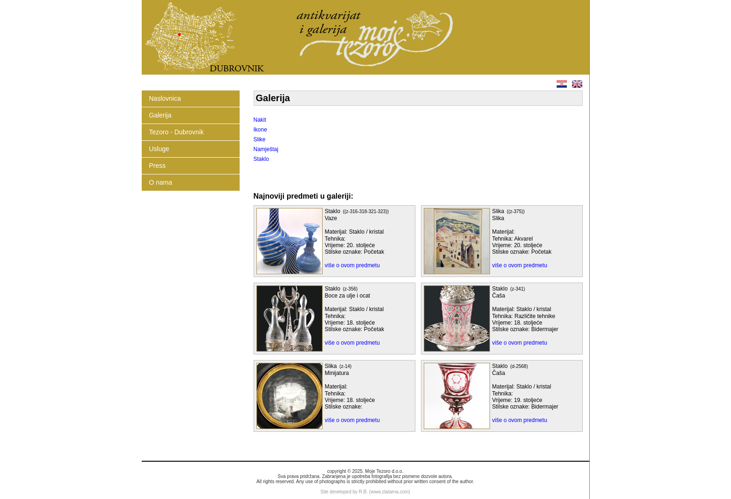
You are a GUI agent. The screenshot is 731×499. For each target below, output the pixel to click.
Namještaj (266, 149)
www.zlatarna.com (389, 491)
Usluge (159, 148)
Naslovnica (165, 98)
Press (157, 165)
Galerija (160, 115)
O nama (160, 182)
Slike (260, 139)
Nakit (260, 120)
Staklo (261, 159)
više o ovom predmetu (352, 265)
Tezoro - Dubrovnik (176, 132)
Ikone (260, 129)
